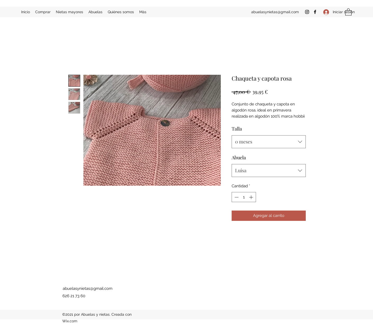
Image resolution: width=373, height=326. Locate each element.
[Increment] (251, 197)
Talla (237, 128)
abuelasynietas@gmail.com (275, 12)
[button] (348, 12)
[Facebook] (315, 12)
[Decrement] (236, 197)
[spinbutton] (243, 197)
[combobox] (269, 141)
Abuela (239, 157)
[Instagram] (307, 12)
